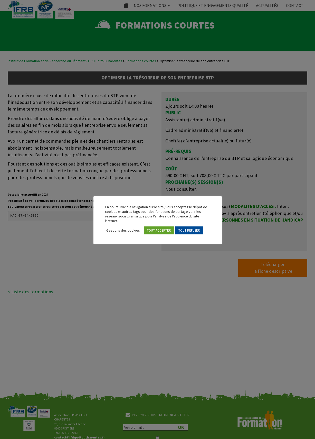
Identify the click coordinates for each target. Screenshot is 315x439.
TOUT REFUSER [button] (189, 230)
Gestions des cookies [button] (123, 230)
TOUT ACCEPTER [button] (159, 230)
